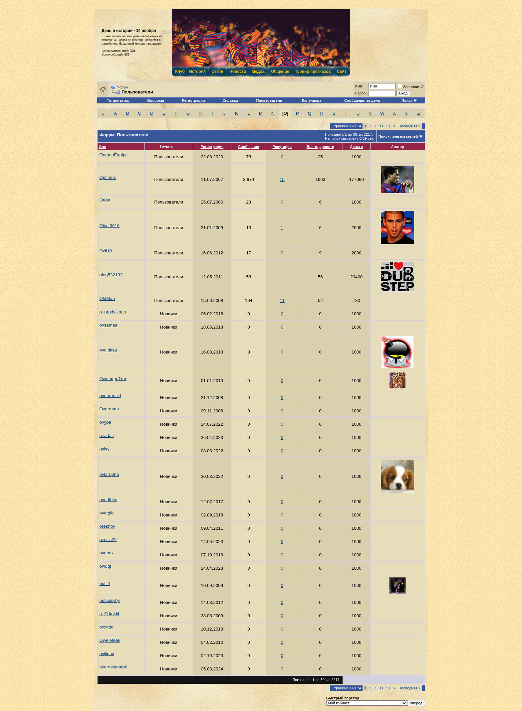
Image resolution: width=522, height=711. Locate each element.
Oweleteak (110, 640)
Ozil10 (106, 250)
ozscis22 (108, 539)
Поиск (406, 100)
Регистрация (193, 100)
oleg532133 (111, 274)
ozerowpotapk (113, 666)
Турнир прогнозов (312, 71)
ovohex (107, 552)
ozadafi (107, 435)
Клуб (179, 71)
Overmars (109, 408)
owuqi (105, 566)
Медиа (258, 71)
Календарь (312, 100)
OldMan (107, 298)
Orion (105, 200)
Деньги (356, 147)
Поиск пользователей (398, 136)
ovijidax (107, 653)
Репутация (282, 147)
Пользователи (269, 100)
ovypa (106, 422)
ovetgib (107, 512)
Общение (280, 71)
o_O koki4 (110, 613)
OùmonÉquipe (114, 154)
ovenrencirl (110, 395)
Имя (102, 147)
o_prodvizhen (113, 311)
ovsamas (108, 325)
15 (282, 179)
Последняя (409, 126)
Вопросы (155, 100)
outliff (105, 583)
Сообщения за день (362, 100)
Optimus (108, 177)
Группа (166, 146)
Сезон (217, 71)
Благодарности (320, 147)
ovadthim (109, 499)
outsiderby (110, 600)
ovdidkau (108, 350)
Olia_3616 (110, 225)
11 (381, 126)
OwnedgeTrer (113, 378)
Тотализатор (118, 100)
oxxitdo (107, 627)
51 (388, 126)
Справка (230, 100)
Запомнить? (411, 87)
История (197, 71)
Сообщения (248, 147)
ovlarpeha (109, 474)
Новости (237, 71)
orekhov (107, 526)
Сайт (342, 71)
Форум (122, 87)
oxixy (105, 448)
